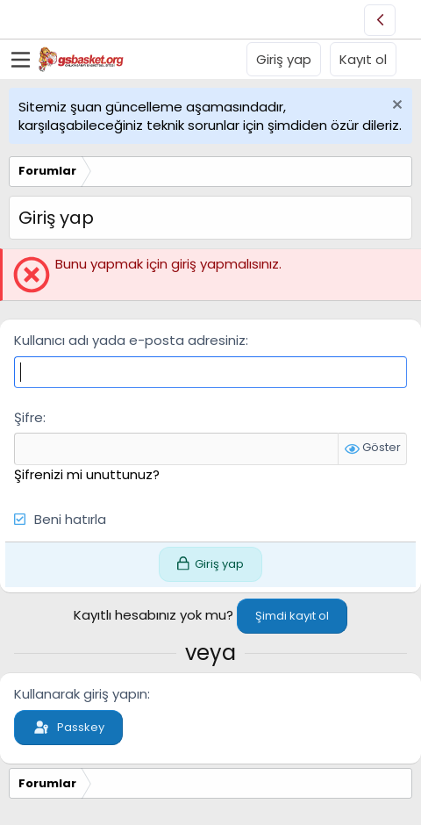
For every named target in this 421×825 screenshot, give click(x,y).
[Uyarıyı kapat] (395, 106)
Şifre (28, 417)
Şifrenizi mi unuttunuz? (87, 474)
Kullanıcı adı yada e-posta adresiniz (130, 340)
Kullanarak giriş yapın (80, 694)
